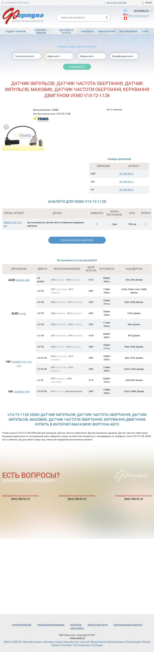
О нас (145, 31)
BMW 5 (7, 641)
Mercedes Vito (71, 641)
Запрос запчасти (98, 624)
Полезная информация (50, 624)
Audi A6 (85, 641)
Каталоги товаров (41, 31)
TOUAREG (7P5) (22, 391)
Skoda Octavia (98, 641)
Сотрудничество (21, 624)
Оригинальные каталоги (128, 624)
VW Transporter (82, 644)
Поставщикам (128, 31)
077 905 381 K (126, 173)
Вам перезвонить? (139, 15)
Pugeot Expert (133, 641)
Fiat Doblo (66, 644)
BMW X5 (17, 641)
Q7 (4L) (22, 313)
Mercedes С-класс (53, 641)
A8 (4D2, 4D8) (23, 280)
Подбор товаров (16, 31)
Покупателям (106, 31)
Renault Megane (115, 641)
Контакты (87, 31)
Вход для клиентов (116, 2)
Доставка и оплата (66, 31)
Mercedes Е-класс (32, 641)
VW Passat (97, 644)
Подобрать (77, 67)
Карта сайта (77, 628)
